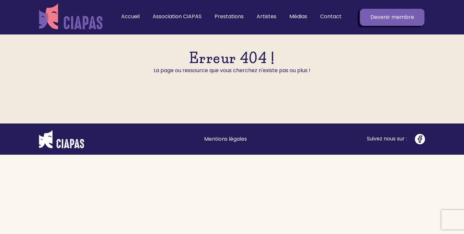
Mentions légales (225, 139)
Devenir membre (392, 17)
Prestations (229, 16)
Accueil (130, 16)
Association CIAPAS (177, 16)
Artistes (266, 16)
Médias (298, 16)
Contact (331, 16)
